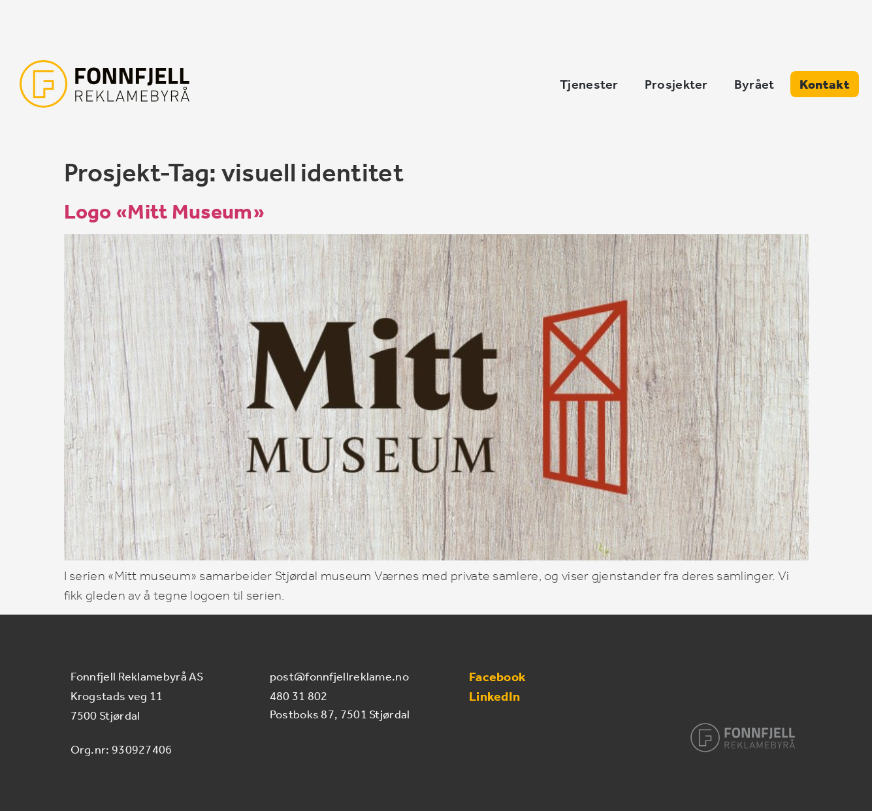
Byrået (754, 84)
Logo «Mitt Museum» (164, 211)
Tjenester (589, 84)
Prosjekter (676, 84)
